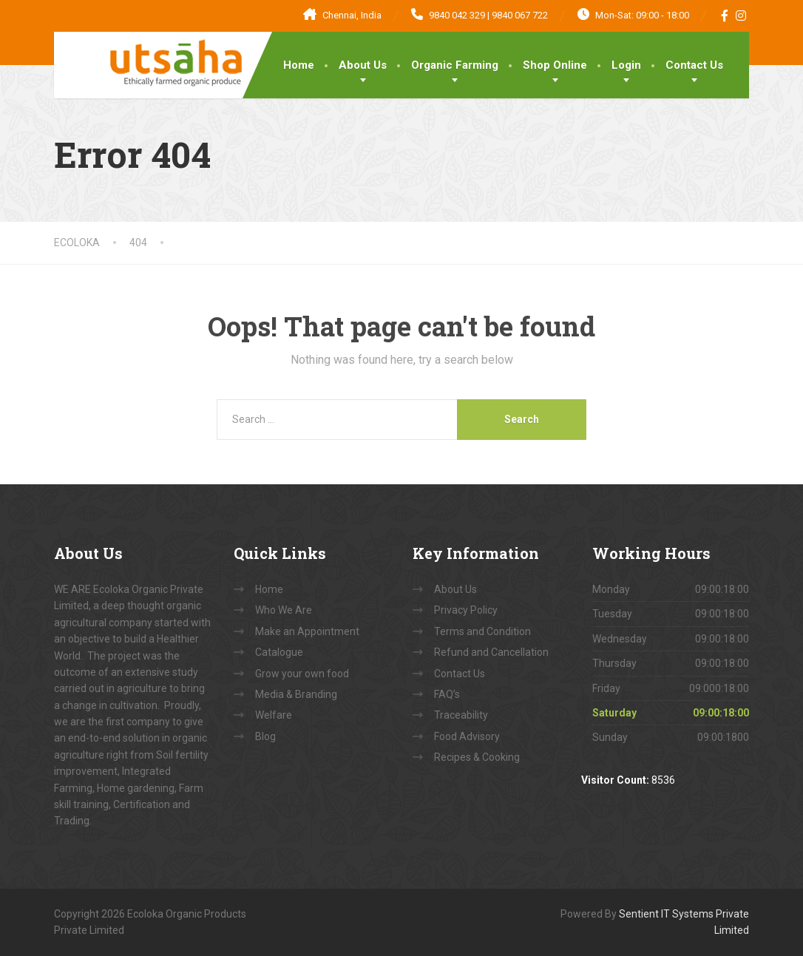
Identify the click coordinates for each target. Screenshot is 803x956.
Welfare (273, 715)
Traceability (461, 715)
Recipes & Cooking (477, 757)
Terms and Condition (482, 631)
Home (298, 65)
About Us (363, 65)
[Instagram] (741, 15)
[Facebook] (725, 15)
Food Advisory (467, 736)
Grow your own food (302, 673)
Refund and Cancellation (491, 652)
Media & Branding (296, 694)
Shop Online (555, 65)
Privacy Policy (466, 610)
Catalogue (279, 652)
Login (626, 65)
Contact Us (694, 65)
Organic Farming (454, 65)
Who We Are (283, 610)
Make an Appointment (307, 631)
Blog (265, 736)
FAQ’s (447, 694)
